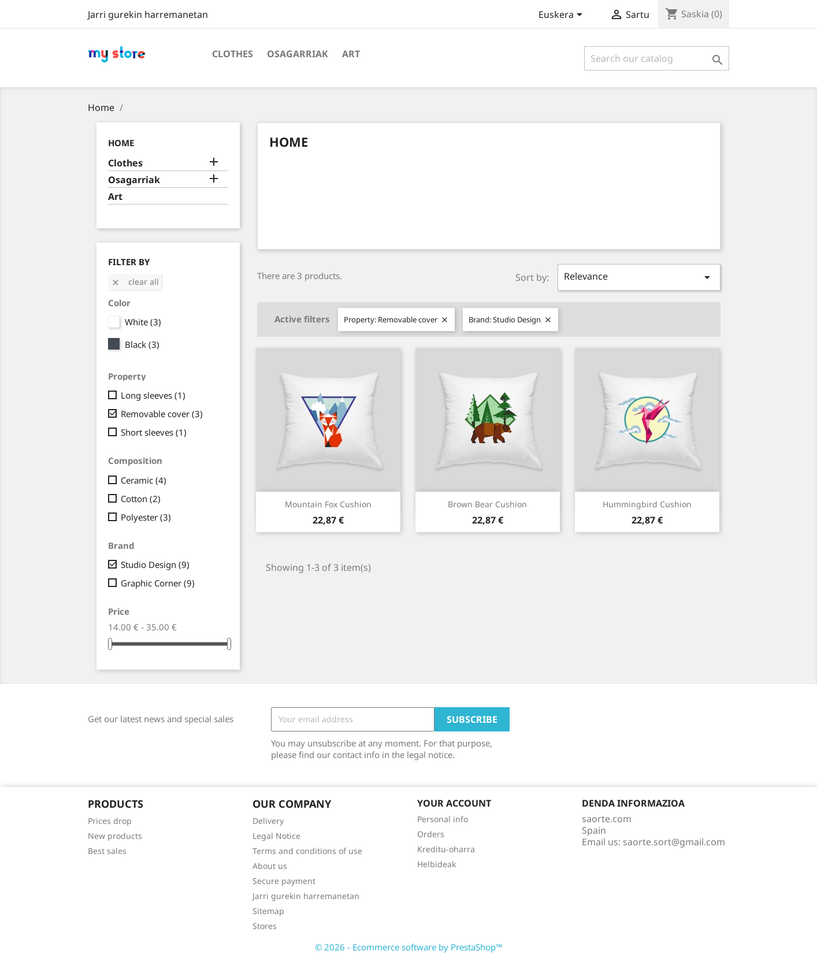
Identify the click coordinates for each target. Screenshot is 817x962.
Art (351, 53)
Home (121, 142)
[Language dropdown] (562, 16)
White (143, 322)
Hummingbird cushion (647, 504)
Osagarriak (297, 53)
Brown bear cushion (487, 504)
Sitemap (268, 910)
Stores (264, 925)
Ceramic (143, 480)
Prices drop (110, 820)
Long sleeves (153, 395)
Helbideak (436, 864)
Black (142, 344)
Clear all (135, 281)
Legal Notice (276, 835)
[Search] (656, 58)
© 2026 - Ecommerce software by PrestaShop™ (409, 947)
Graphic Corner (158, 583)
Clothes (232, 53)
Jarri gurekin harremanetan (148, 14)
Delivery (268, 820)
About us (269, 865)
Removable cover (162, 413)
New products (115, 835)
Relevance (639, 277)
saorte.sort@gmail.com (674, 841)
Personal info (442, 819)
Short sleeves (154, 432)
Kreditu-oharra (446, 849)
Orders (430, 834)
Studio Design (155, 564)
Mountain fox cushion (328, 504)
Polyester (146, 517)
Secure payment (283, 880)
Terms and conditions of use (307, 850)
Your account (454, 803)
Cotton (141, 498)
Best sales (107, 850)
